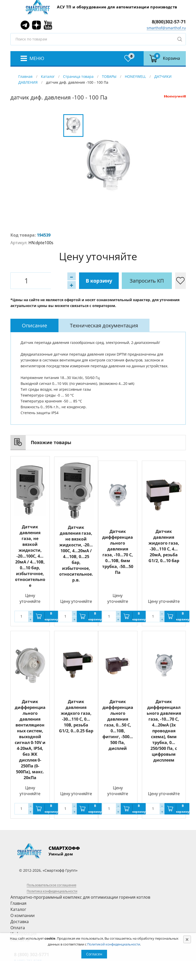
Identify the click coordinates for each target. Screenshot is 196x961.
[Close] (187, 939)
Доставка (19, 921)
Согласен (94, 954)
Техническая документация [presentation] (104, 325)
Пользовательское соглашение (51, 885)
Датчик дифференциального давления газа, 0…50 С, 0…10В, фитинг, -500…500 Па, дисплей (117, 725)
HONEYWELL (135, 76)
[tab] (34, 325)
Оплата (17, 927)
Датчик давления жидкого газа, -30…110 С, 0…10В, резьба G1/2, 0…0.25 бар (76, 716)
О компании (22, 915)
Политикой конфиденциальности (113, 944)
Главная (25, 76)
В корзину (72, 280)
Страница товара (78, 76)
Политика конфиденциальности (52, 891)
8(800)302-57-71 (169, 22)
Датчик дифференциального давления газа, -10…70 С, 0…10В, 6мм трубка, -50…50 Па (117, 552)
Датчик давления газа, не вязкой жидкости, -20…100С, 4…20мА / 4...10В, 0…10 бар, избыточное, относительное (30, 556)
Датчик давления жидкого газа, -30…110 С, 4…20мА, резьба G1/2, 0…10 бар (163, 546)
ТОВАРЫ (109, 76)
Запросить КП (121, 280)
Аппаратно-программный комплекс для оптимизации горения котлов (80, 897)
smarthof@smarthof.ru (166, 27)
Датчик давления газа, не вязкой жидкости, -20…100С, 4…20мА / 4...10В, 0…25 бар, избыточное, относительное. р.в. (76, 553)
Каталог (48, 76)
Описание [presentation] (34, 325)
